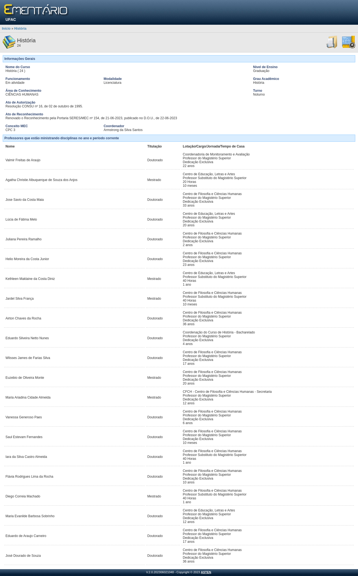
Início (6, 28)
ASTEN (206, 572)
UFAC (10, 19)
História (20, 28)
